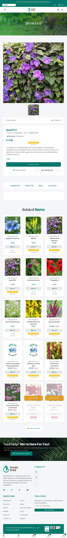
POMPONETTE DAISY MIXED (54, 406)
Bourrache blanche (12, 322)
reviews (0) (29, 186)
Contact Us (7, 518)
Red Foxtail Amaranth (54, 365)
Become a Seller (25, 508)
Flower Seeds (18, 133)
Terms (22, 501)
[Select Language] (9, 5)
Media (41, 186)
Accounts (6, 504)
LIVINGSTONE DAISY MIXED (33, 406)
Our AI (22, 511)
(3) (58, 403)
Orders (5, 508)
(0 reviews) (15, 136)
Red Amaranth (54, 322)
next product (56, 120)
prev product (10, 120)
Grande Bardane (33, 280)
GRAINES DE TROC (34, 133)
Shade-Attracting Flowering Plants (12, 365)
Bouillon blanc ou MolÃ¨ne (33, 323)
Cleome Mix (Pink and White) (12, 406)
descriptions (15, 186)
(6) (37, 403)
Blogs (22, 504)
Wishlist (5, 511)
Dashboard (7, 501)
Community (24, 515)
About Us (6, 515)
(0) (17, 236)
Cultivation (52, 186)
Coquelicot (54, 280)
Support (23, 518)
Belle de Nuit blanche (54, 239)
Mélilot (33, 238)
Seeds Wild (28, 528)
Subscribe (49, 510)
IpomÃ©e (12, 280)
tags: (8, 159)
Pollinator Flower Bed (33, 365)
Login (61, 5)
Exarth (17, 530)
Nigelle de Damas (12, 238)
